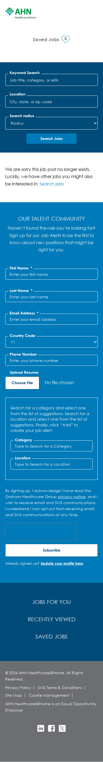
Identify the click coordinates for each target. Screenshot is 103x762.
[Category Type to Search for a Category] (51, 445)
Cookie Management (49, 695)
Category (23, 440)
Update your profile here (62, 563)
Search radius (22, 116)
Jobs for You (51, 602)
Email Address (24, 313)
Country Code (22, 335)
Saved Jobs (51, 636)
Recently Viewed (52, 619)
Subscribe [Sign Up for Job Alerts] (51, 550)
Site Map (13, 695)
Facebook (51, 728)
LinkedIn (40, 728)
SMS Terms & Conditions (60, 687)
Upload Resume (24, 372)
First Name (21, 268)
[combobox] (51, 101)
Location (17, 94)
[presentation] (40, 532)
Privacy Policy (18, 687)
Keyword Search (25, 73)
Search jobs (52, 184)
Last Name (21, 290)
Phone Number (23, 354)
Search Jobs (51, 138)
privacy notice (71, 496)
